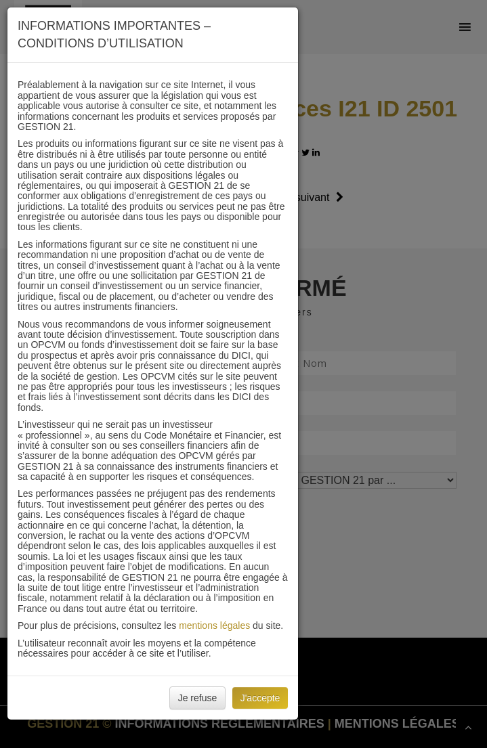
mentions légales (214, 625)
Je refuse (197, 697)
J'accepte (260, 697)
